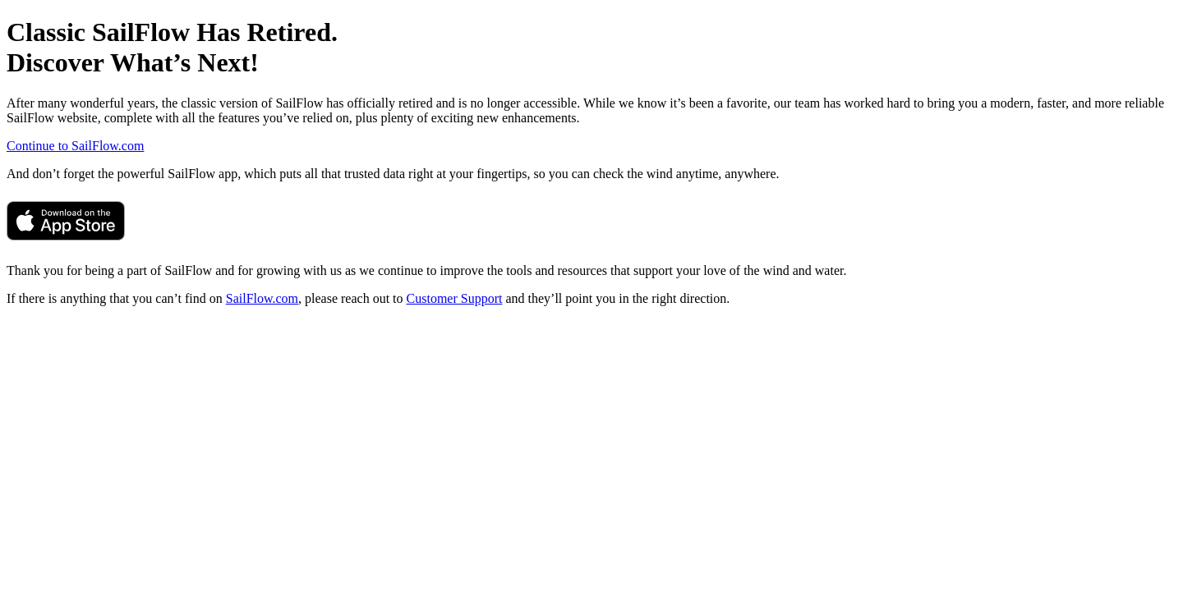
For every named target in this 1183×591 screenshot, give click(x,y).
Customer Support (455, 298)
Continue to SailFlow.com (75, 146)
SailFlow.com (262, 298)
